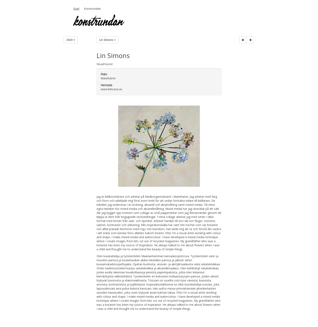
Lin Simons (107, 39)
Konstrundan (92, 9)
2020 (70, 39)
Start (76, 9)
